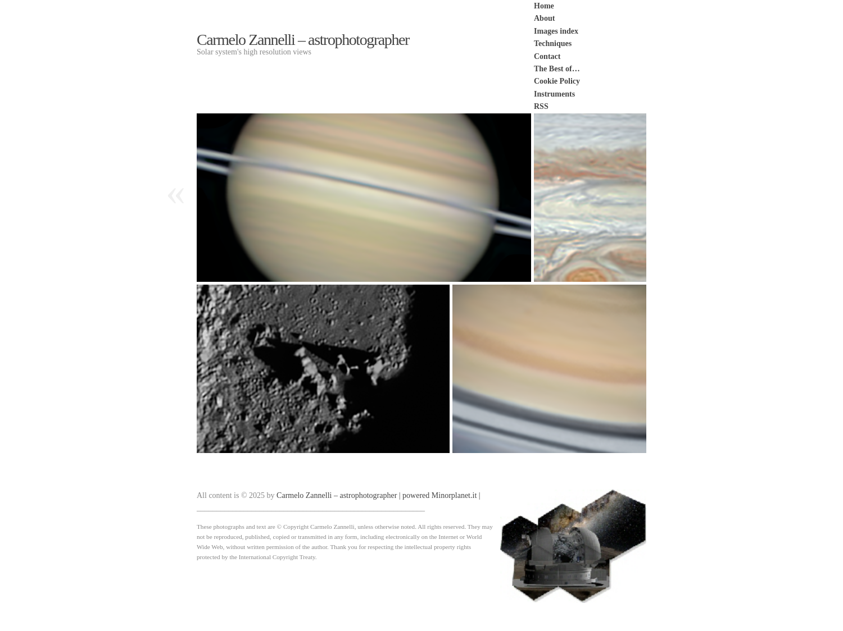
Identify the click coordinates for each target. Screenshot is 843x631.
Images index (556, 31)
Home (544, 6)
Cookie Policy (557, 81)
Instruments (554, 94)
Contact (547, 56)
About (544, 18)
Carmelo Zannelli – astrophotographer (303, 39)
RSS (541, 106)
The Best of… (557, 69)
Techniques (553, 43)
